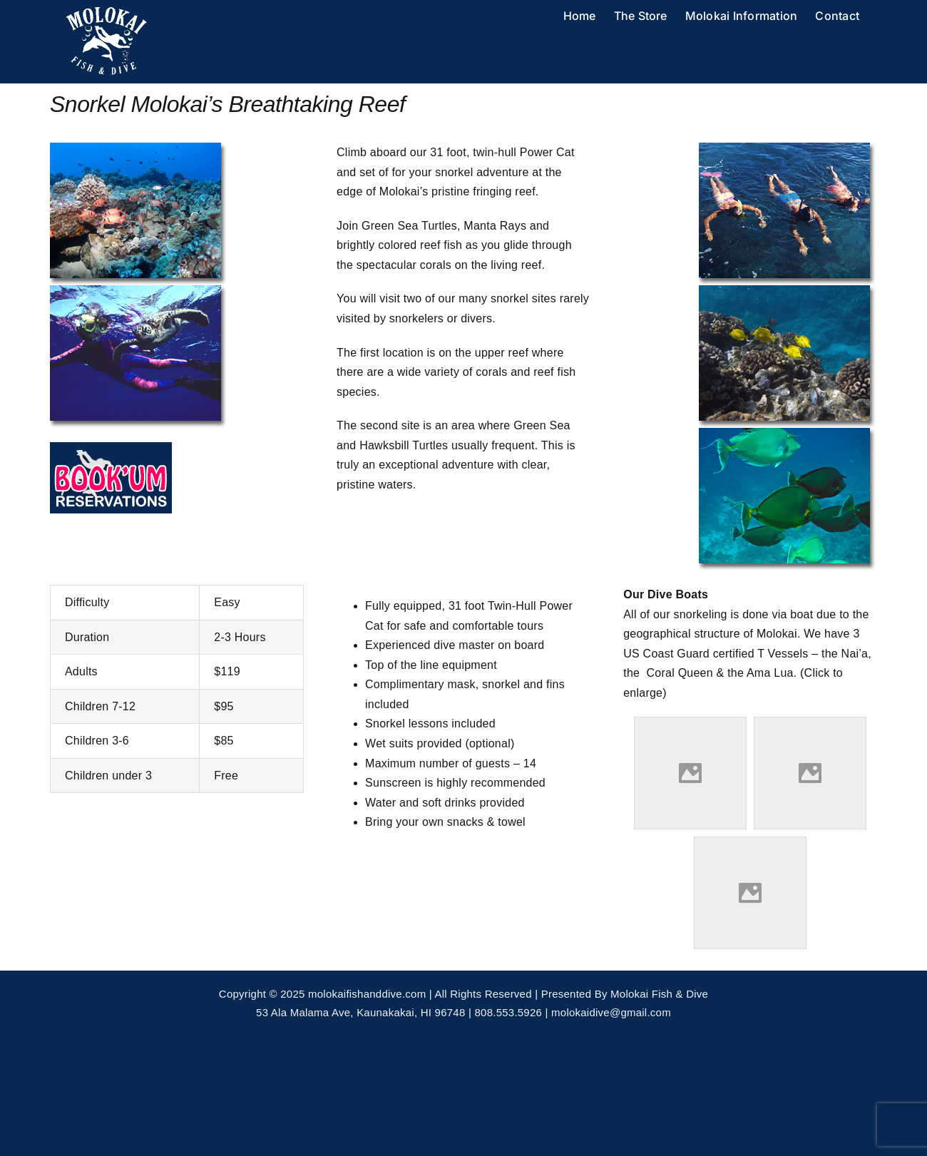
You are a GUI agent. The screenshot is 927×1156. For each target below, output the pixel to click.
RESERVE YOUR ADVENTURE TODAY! (156, 803)
